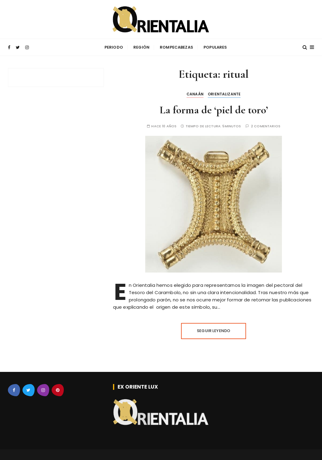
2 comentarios (265, 126)
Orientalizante (224, 94)
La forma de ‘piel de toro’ (213, 109)
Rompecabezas (176, 47)
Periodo (113, 47)
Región (141, 47)
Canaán (195, 94)
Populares (215, 47)
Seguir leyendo (213, 331)
